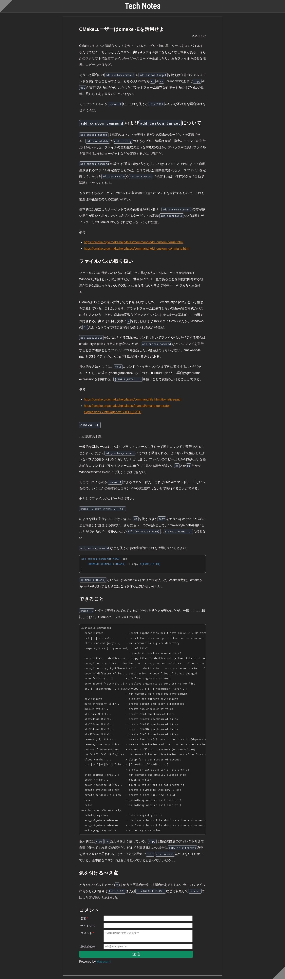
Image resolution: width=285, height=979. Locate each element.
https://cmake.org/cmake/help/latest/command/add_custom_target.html (133, 242)
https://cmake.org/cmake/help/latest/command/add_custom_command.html (136, 248)
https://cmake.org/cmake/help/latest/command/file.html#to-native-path (132, 399)
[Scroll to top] (6, 6)
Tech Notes (143, 6)
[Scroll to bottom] (278, 972)
